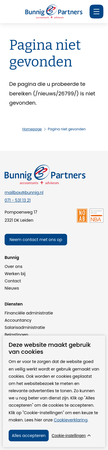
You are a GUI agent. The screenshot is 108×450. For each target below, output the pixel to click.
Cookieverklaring (71, 420)
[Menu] (96, 11)
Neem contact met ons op (36, 239)
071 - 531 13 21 (18, 200)
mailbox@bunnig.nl (24, 192)
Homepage (32, 129)
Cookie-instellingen (69, 435)
